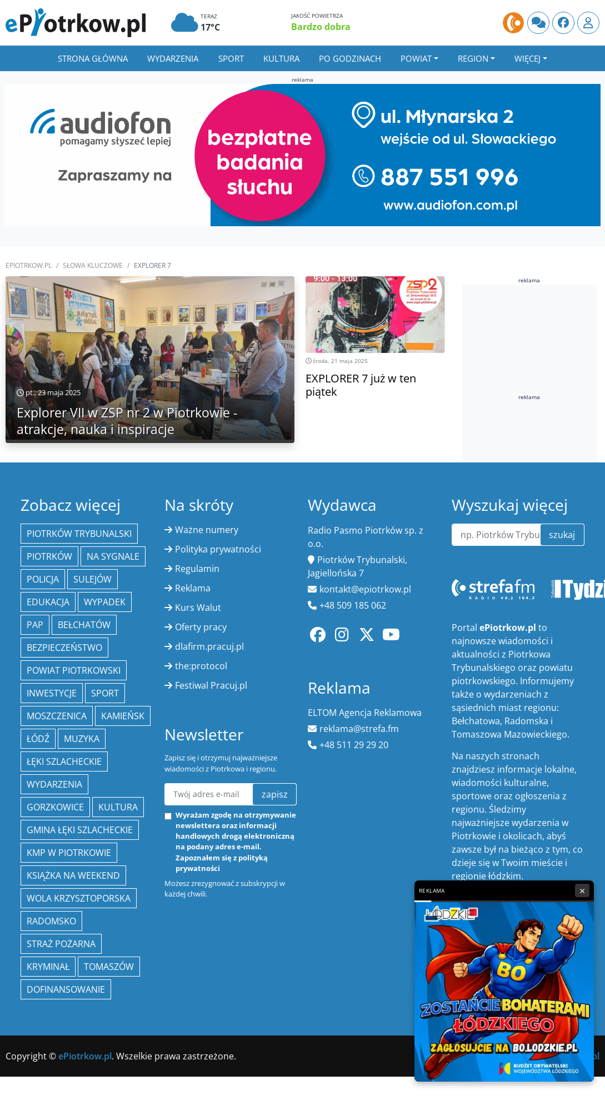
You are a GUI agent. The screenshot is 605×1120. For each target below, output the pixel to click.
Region (473, 58)
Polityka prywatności (218, 549)
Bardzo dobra (321, 27)
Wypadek (105, 602)
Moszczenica (57, 716)
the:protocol (201, 666)
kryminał (48, 966)
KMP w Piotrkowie (69, 853)
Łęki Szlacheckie (64, 761)
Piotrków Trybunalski (79, 533)
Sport (231, 58)
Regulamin (197, 569)
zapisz (275, 794)
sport (105, 693)
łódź (38, 739)
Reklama (193, 588)
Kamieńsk (122, 716)
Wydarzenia (172, 58)
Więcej (527, 58)
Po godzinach (350, 58)
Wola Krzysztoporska (79, 898)
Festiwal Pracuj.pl (211, 685)
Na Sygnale (113, 556)
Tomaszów (109, 966)
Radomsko (51, 921)
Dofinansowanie (66, 989)
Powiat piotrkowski (74, 670)
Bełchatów (84, 625)
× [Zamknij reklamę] (582, 890)
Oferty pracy (201, 627)
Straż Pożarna (61, 944)
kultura (118, 807)
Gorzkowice (55, 807)
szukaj (562, 535)
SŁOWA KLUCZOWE (93, 265)
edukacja (48, 602)
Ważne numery (206, 530)
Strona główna (93, 58)
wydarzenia (54, 784)
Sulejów (92, 579)
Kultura (281, 58)
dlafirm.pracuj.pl (209, 646)
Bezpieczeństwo (64, 647)
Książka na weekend (73, 875)
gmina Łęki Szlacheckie (80, 830)
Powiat (416, 58)
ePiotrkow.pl (29, 265)
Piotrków (49, 556)
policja (43, 579)
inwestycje (52, 693)
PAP (35, 625)
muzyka (81, 739)
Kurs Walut (198, 607)
